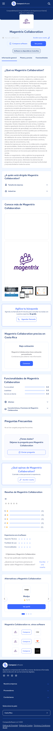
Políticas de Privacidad (10, 725)
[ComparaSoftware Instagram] (16, 675)
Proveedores (26, 690)
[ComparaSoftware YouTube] (8, 675)
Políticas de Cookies (26, 725)
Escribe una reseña (43, 564)
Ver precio (38, 44)
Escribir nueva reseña (41, 37)
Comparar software (18, 43)
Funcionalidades (42, 58)
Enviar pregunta (26, 452)
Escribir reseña (26, 479)
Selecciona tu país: (10, 706)
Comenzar (26, 363)
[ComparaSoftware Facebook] (12, 675)
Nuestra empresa (26, 684)
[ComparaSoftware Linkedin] (4, 675)
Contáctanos (26, 697)
